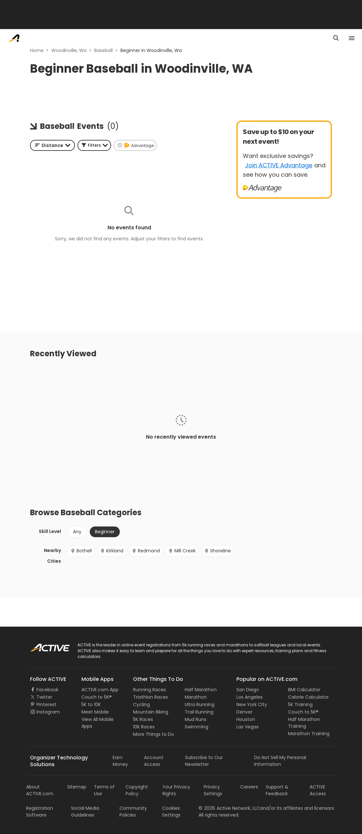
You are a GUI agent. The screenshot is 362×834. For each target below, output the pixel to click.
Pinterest (46, 704)
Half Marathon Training (304, 722)
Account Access (153, 760)
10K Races (144, 727)
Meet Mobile (95, 712)
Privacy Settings (213, 790)
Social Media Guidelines (85, 811)
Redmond (146, 550)
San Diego (247, 689)
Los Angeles (249, 697)
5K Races (143, 719)
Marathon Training (308, 733)
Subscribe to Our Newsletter (204, 760)
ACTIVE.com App (100, 689)
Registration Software (39, 811)
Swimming (196, 727)
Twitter (44, 697)
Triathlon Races (150, 697)
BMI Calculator (304, 689)
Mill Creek (182, 550)
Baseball (103, 50)
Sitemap (76, 787)
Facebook (47, 689)
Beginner (105, 531)
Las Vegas (247, 727)
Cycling (141, 704)
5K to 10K (91, 704)
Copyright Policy (137, 790)
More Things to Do (153, 734)
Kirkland (111, 550)
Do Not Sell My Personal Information (280, 760)
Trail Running (199, 712)
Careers (249, 787)
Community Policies (133, 811)
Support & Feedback (277, 790)
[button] (94, 145)
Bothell (81, 550)
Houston (245, 719)
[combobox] (52, 145)
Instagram (48, 712)
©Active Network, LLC (229, 808)
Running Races (149, 689)
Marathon (196, 697)
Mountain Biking (150, 712)
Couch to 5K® (96, 697)
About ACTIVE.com (39, 790)
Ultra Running (199, 704)
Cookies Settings (171, 811)
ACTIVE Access (318, 790)
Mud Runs (195, 719)
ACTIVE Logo (43, 645)
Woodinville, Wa (69, 50)
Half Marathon (201, 689)
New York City (251, 704)
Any (77, 531)
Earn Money (120, 760)
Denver (244, 712)
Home (37, 50)
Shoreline (217, 550)
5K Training (300, 704)
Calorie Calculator (308, 697)
